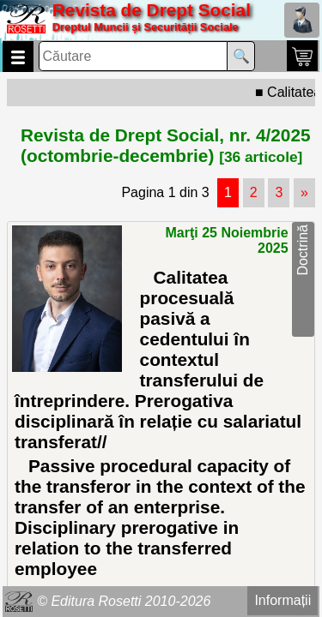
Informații (282, 600)
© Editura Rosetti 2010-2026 (123, 601)
